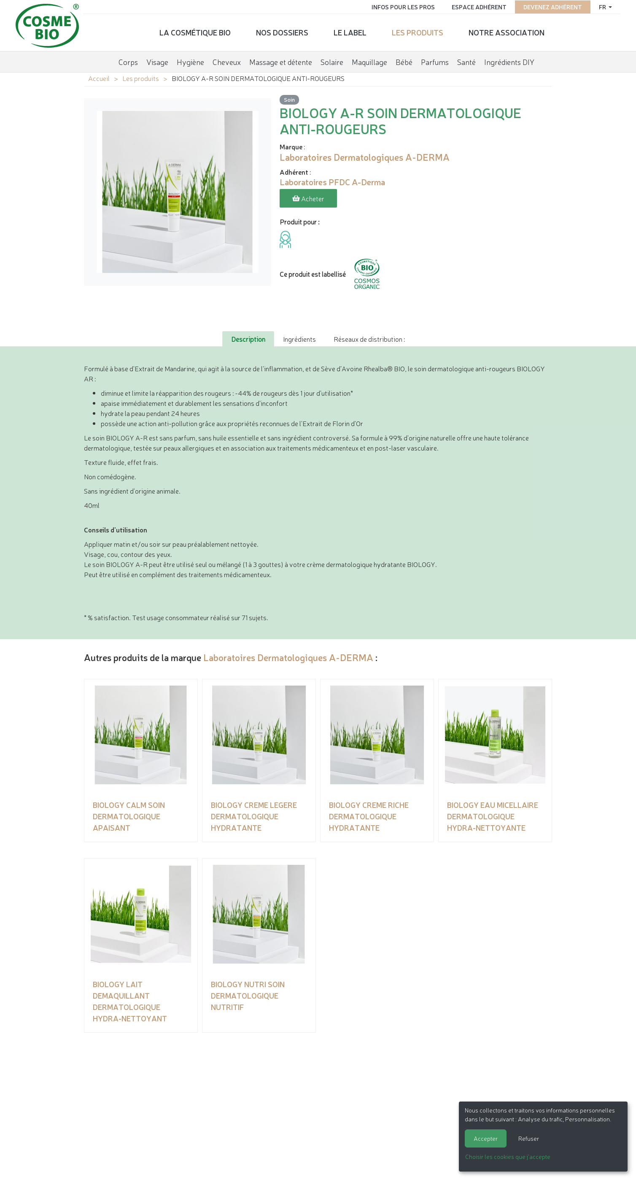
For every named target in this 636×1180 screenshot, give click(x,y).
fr (601, 6)
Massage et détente (280, 61)
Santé (466, 61)
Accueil (99, 78)
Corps (128, 61)
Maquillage (369, 61)
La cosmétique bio (195, 32)
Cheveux (227, 61)
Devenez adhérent (551, 6)
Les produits (417, 32)
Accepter (486, 1138)
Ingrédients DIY (509, 61)
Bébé (404, 61)
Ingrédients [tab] (299, 338)
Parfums (435, 61)
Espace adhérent (477, 6)
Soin (289, 99)
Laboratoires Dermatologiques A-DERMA (288, 656)
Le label (350, 32)
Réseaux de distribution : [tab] (369, 338)
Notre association (506, 32)
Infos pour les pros (401, 6)
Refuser (528, 1138)
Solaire (332, 61)
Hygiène (190, 61)
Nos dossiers (282, 32)
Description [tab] (248, 338)
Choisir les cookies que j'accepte (507, 1156)
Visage (157, 61)
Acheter (308, 198)
